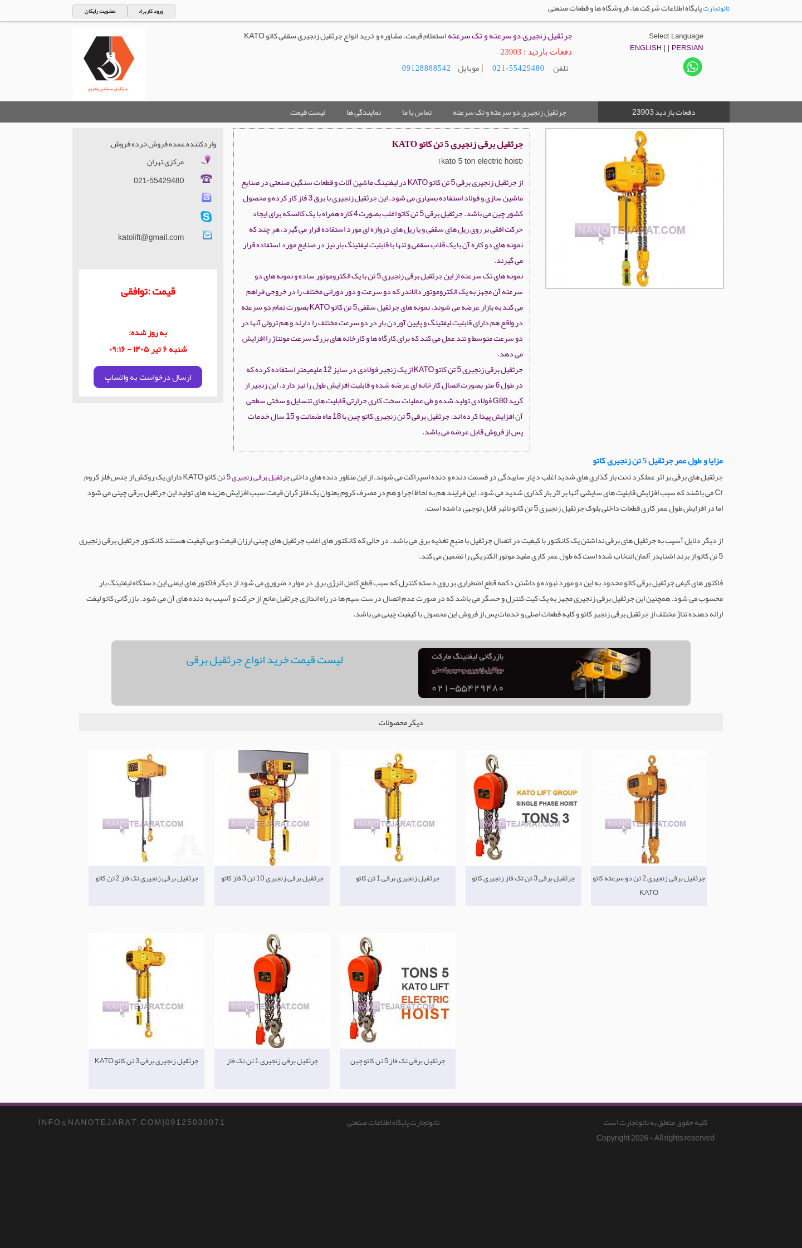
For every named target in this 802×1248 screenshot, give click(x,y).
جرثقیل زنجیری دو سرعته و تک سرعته (509, 112)
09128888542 (426, 68)
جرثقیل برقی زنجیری (261, 477)
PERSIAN (687, 47)
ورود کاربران (151, 11)
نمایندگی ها (363, 112)
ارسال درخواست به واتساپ (148, 377)
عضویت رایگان (100, 11)
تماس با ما (417, 112)
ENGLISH (646, 47)
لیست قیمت (307, 112)
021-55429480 (517, 68)
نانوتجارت (716, 8)
